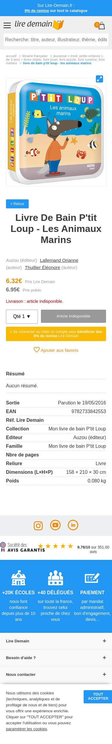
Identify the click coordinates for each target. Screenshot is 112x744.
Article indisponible (73, 316)
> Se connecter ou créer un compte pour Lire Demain (56, 334)
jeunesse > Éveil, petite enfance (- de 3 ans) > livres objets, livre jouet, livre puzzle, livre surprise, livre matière (55, 59)
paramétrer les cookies (26, 729)
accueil (11, 56)
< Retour (17, 204)
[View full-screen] (99, 79)
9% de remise (36, 10)
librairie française (34, 56)
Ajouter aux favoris (56, 350)
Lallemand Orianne (59, 260)
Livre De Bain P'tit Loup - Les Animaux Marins (57, 63)
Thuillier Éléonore (42, 267)
